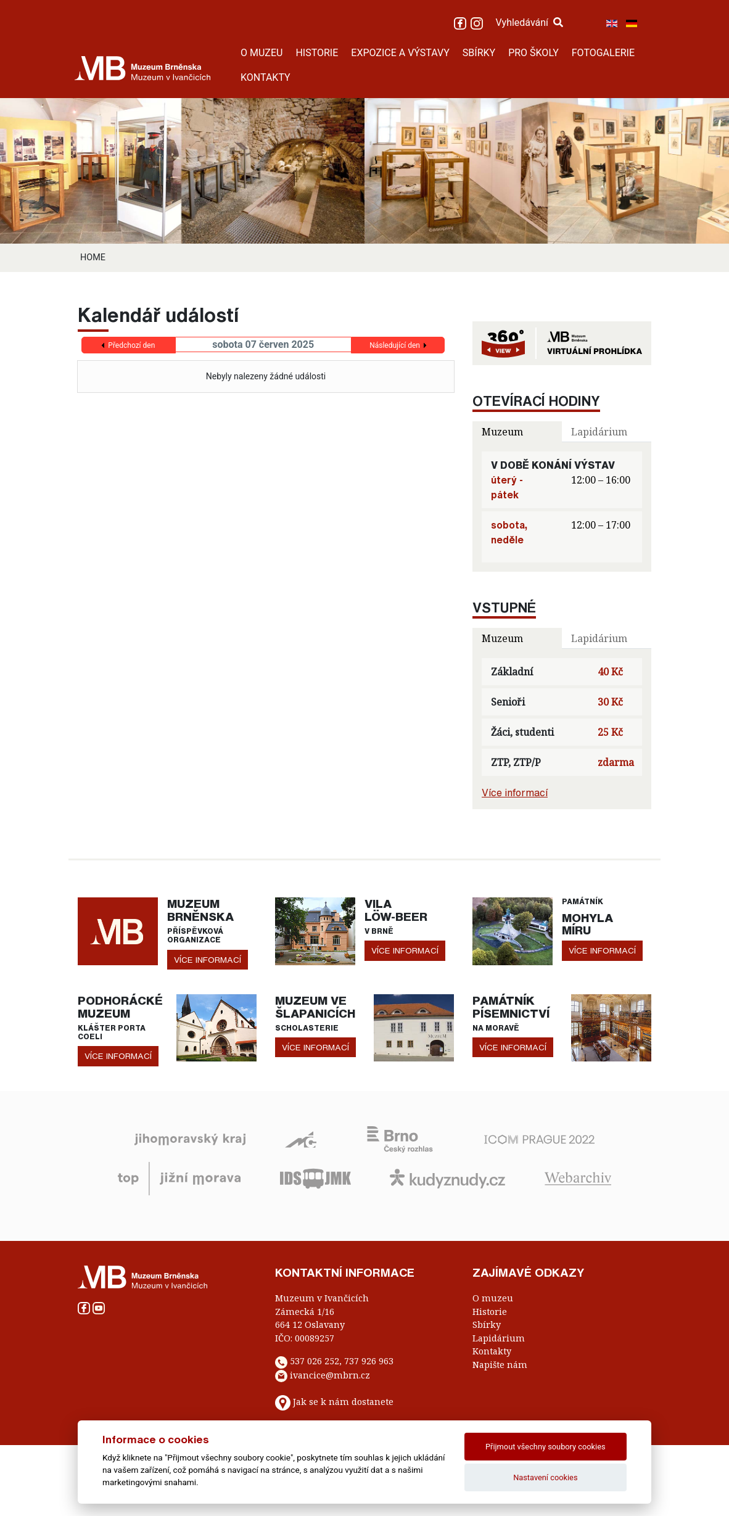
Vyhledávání (529, 22)
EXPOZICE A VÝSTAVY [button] (400, 53)
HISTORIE (316, 53)
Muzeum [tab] (502, 432)
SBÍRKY (479, 53)
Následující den (394, 345)
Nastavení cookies (545, 1477)
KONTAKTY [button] (265, 77)
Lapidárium (498, 1338)
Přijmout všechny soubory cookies (545, 1446)
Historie (489, 1311)
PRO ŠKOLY (533, 53)
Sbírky (486, 1324)
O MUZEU (261, 53)
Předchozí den (131, 345)
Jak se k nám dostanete (343, 1402)
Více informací (515, 792)
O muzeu (492, 1298)
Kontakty (491, 1351)
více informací (207, 960)
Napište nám (499, 1364)
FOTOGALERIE (603, 53)
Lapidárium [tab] (599, 432)
